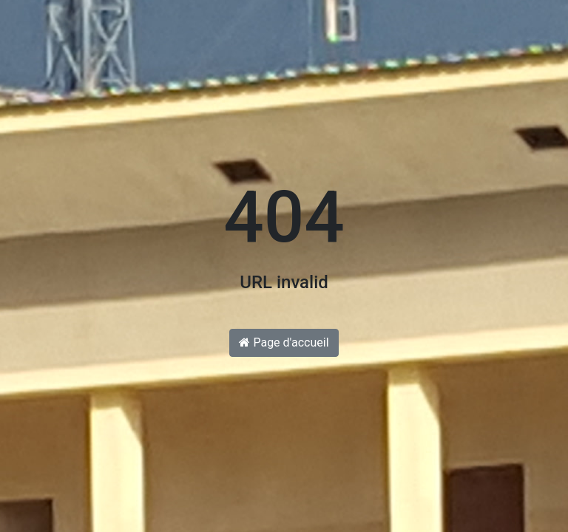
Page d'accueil (283, 342)
